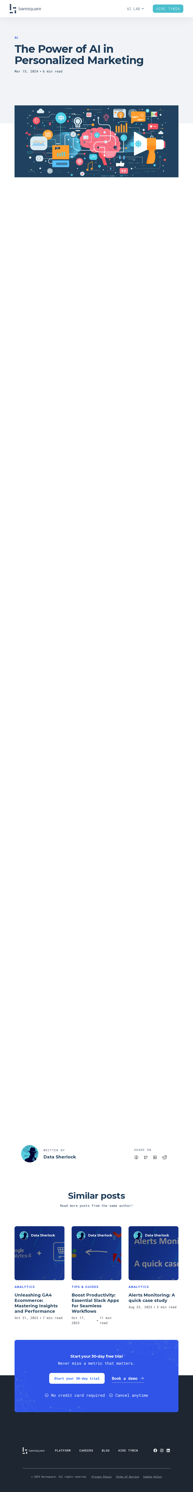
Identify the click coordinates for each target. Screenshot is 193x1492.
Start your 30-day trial (77, 1378)
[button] (135, 9)
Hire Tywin (168, 8)
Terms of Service (127, 1476)
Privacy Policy (102, 1476)
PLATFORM (63, 1450)
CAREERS (86, 1450)
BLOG (106, 1450)
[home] (25, 8)
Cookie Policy (152, 1476)
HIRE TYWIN (128, 1450)
